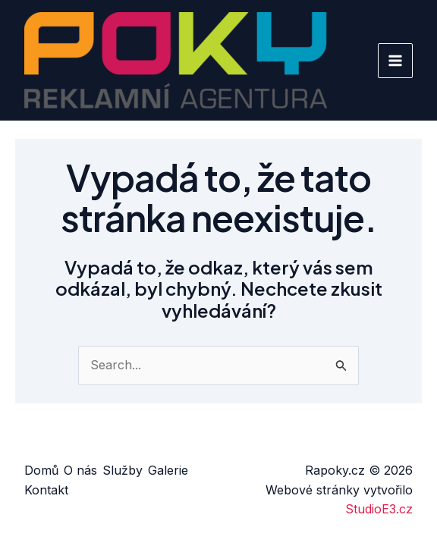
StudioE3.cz (379, 508)
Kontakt (46, 489)
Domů (41, 470)
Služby (122, 470)
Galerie (168, 470)
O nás (80, 470)
